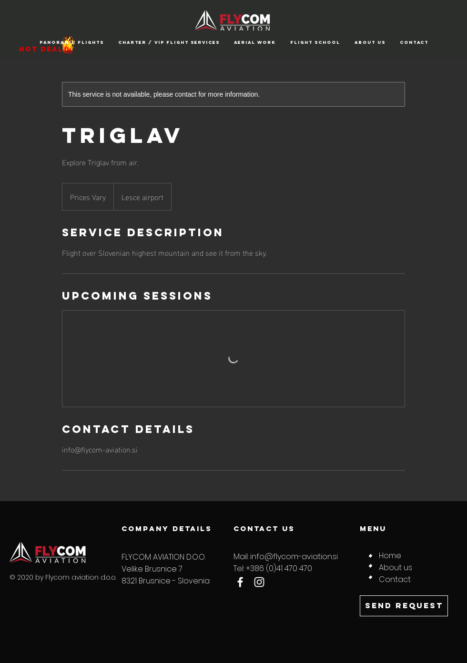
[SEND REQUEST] (404, 605)
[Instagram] (259, 582)
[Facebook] (240, 582)
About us (395, 567)
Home (390, 555)
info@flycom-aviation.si (294, 556)
